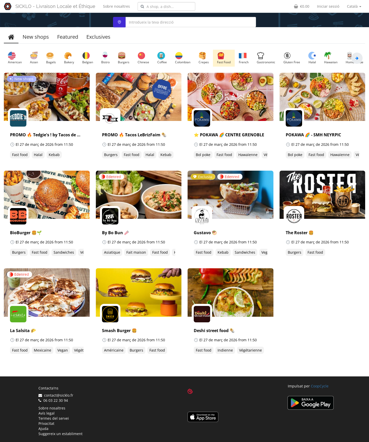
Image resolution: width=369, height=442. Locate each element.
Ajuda (43, 428)
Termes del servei (53, 418)
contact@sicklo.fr (55, 395)
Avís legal (46, 413)
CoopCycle (320, 386)
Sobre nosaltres (116, 6)
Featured (67, 36)
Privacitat (46, 423)
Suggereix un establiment (60, 433)
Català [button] (354, 6)
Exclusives (98, 36)
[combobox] (166, 6)
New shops (36, 36)
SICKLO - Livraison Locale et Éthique (55, 6)
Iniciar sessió (328, 6)
